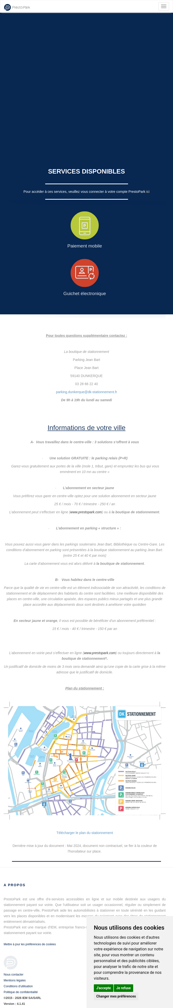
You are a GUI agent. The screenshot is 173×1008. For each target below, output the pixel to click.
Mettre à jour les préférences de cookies (30, 944)
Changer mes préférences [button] (116, 996)
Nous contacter (13, 974)
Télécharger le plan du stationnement (84, 833)
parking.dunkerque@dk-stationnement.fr (86, 386)
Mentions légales (15, 980)
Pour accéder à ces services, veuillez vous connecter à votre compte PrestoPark (84, 192)
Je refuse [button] (123, 988)
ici (148, 192)
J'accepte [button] (103, 988)
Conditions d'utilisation (18, 986)
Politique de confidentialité (21, 992)
